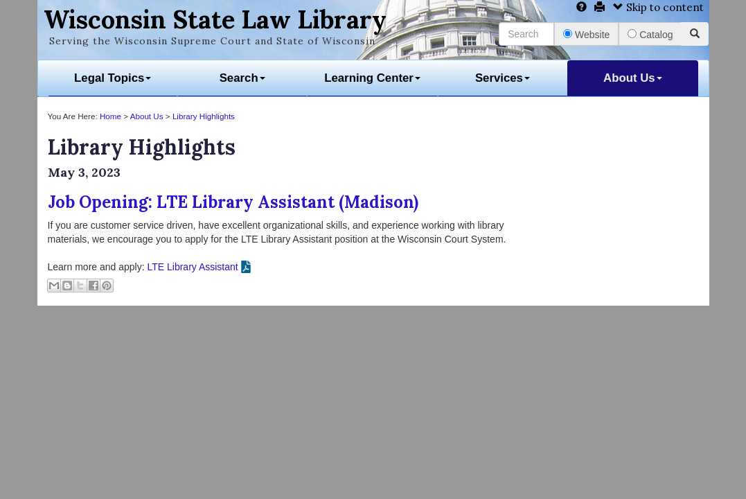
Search (242, 78)
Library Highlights (203, 116)
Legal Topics (112, 78)
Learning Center (372, 78)
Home (110, 116)
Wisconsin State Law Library (215, 19)
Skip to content (658, 7)
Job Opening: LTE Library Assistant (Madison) (233, 202)
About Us (632, 78)
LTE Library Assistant (192, 266)
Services (502, 78)
